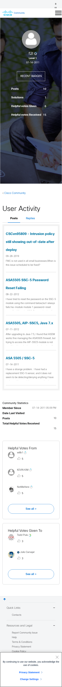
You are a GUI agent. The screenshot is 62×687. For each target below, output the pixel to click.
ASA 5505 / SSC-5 (20, 358)
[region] (31, 669)
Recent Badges (31, 76)
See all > (31, 509)
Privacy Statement (29, 672)
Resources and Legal (31, 626)
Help (14, 637)
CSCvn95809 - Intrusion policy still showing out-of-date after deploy (30, 242)
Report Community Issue (25, 633)
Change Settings (29, 679)
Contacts (16, 615)
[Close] (57, 657)
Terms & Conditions (22, 642)
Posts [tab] (14, 218)
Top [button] (4, 599)
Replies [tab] (30, 218)
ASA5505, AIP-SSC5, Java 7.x (29, 323)
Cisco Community (15, 193)
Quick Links (31, 608)
